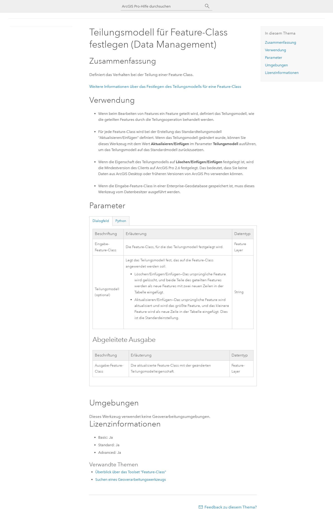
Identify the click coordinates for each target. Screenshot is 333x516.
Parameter (273, 57)
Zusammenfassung (280, 42)
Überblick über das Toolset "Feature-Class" (130, 472)
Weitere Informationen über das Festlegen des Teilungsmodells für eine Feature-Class (165, 86)
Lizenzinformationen (282, 72)
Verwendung (275, 50)
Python (120, 221)
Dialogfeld (101, 221)
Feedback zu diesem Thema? (231, 507)
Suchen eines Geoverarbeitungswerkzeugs (130, 479)
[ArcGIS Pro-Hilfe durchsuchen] (162, 6)
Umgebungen (276, 65)
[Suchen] (207, 6)
